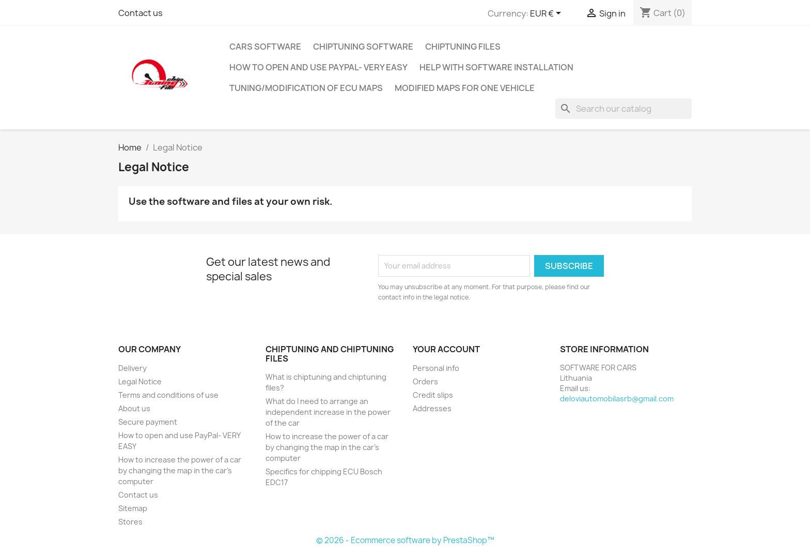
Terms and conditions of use (168, 395)
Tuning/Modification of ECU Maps (306, 88)
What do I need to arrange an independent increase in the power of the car (328, 412)
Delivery (132, 368)
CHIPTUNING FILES (463, 46)
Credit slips (433, 395)
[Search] (623, 108)
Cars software (265, 46)
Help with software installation (496, 67)
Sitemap (132, 508)
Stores (130, 522)
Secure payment (147, 422)
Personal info (436, 368)
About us (134, 408)
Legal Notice (140, 381)
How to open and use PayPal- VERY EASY (318, 67)
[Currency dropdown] (547, 14)
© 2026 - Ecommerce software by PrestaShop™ (405, 540)
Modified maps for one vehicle (465, 88)
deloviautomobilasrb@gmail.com (617, 398)
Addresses (432, 408)
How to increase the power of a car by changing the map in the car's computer (179, 470)
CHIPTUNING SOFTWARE (363, 46)
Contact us (140, 13)
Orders (425, 381)
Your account (446, 349)
